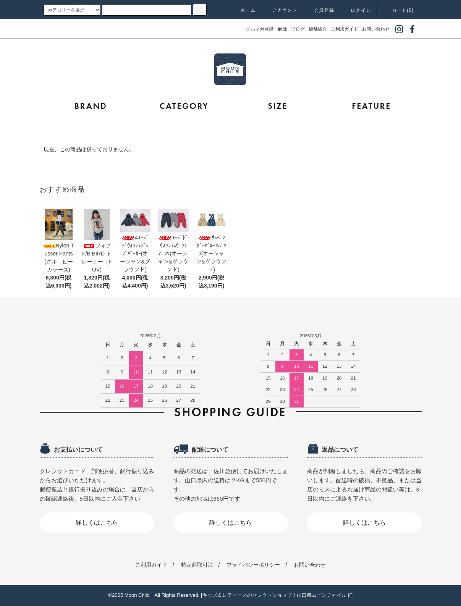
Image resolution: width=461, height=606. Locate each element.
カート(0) (398, 10)
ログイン (356, 10)
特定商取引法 (197, 565)
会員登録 (319, 10)
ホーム (243, 10)
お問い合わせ (376, 29)
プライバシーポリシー (253, 565)
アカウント (280, 10)
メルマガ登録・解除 (266, 29)
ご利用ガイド (344, 29)
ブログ (298, 29)
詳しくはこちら (97, 522)
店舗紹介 (318, 29)
